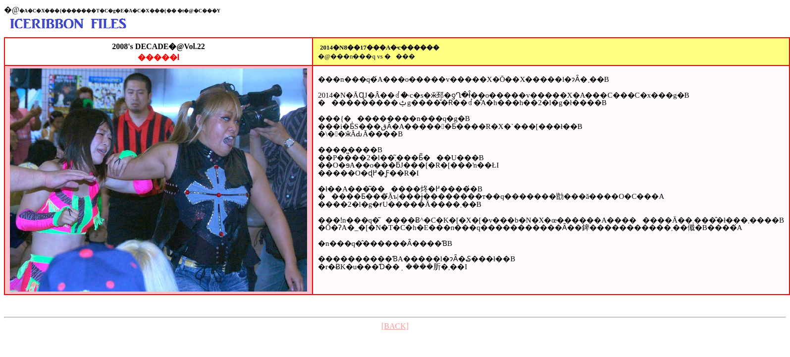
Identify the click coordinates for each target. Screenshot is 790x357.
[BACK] (395, 326)
